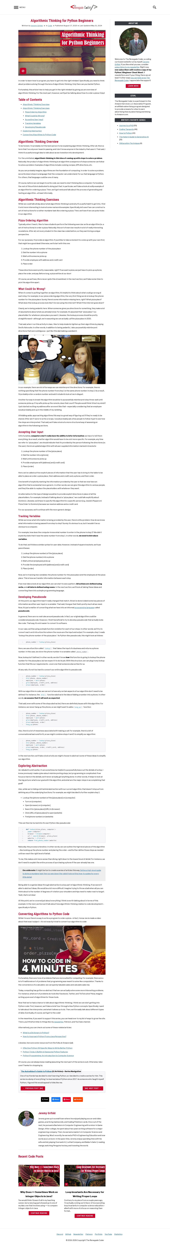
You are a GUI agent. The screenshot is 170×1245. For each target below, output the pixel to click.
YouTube (108, 1234)
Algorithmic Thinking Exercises (36, 108)
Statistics (118, 1234)
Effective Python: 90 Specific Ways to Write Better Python (47, 1048)
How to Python (125, 133)
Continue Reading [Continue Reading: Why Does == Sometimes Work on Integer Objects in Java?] (39, 1213)
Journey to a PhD (126, 126)
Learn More (133, 86)
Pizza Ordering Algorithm (35, 112)
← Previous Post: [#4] (33, 1088)
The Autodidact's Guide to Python (36, 1071)
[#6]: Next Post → (93, 1088)
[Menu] (16, 8)
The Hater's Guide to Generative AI (134, 137)
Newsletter (78, 1234)
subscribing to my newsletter (127, 67)
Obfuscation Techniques (129, 143)
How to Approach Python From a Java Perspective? (44, 1036)
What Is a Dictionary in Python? (36, 1033)
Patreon (89, 1234)
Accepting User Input (34, 120)
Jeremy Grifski (37, 26)
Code (50, 26)
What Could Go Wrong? (35, 116)
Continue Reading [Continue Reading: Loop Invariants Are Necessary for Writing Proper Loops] (85, 1216)
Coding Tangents (126, 129)
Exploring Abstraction (32, 131)
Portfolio (98, 1234)
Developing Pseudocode (35, 127)
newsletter (58, 1022)
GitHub (68, 1234)
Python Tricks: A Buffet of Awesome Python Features (45, 1052)
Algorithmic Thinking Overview (36, 104)
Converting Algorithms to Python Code (39, 135)
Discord (60, 1234)
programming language (84, 608)
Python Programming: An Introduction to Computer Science (48, 1056)
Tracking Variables (33, 123)
